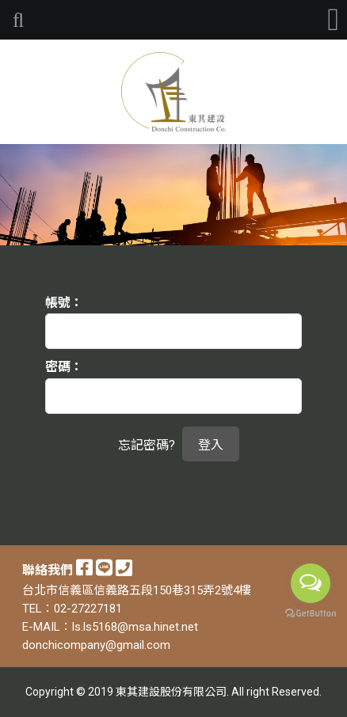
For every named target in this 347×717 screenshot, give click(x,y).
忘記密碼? (146, 445)
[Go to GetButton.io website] (310, 614)
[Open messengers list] (310, 583)
